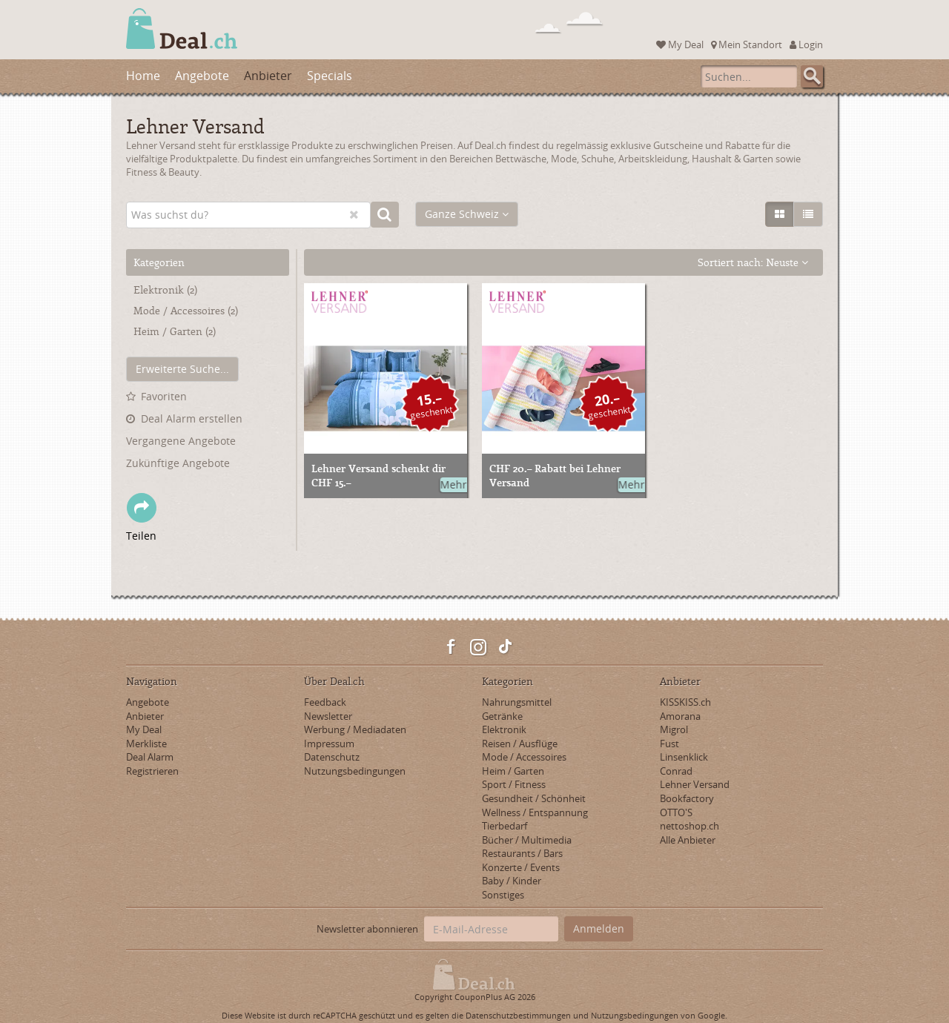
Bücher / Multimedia (527, 840)
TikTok (505, 647)
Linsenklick (684, 757)
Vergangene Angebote (181, 441)
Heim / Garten (174, 331)
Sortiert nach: (753, 262)
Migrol (674, 729)
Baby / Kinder (511, 880)
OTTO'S (676, 812)
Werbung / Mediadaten (355, 729)
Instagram (478, 647)
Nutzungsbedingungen (355, 771)
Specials (329, 75)
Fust (669, 743)
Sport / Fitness (514, 784)
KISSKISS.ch (685, 702)
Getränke (502, 716)
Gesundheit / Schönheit (534, 798)
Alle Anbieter (687, 840)
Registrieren (152, 771)
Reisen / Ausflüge (520, 743)
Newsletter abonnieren (367, 929)
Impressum (329, 743)
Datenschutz (332, 757)
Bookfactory (687, 798)
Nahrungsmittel (517, 702)
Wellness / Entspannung (535, 812)
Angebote (202, 75)
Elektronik (165, 289)
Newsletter (328, 716)
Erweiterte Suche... (182, 369)
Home (143, 75)
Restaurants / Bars (522, 853)
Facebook (451, 647)
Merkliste (146, 743)
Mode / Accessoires (185, 310)
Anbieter (268, 75)
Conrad (676, 771)
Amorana (680, 716)
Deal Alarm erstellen (191, 418)
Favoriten (164, 396)
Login (806, 44)
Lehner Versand (695, 784)
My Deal (680, 44)
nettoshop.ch (689, 825)
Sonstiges (503, 894)
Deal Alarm (149, 757)
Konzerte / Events (521, 867)
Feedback (325, 702)
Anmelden (598, 928)
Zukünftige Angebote (178, 463)
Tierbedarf (504, 825)
